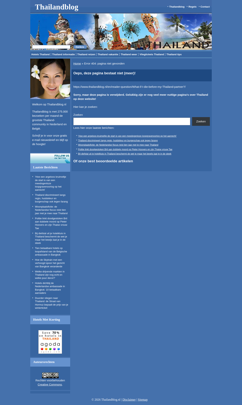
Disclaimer (129, 399)
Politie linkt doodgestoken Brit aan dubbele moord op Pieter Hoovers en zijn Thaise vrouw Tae (125, 149)
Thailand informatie (63, 54)
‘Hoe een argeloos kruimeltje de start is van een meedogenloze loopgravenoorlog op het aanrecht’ (50, 183)
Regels (192, 6)
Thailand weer (129, 54)
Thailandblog (56, 7)
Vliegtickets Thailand (152, 54)
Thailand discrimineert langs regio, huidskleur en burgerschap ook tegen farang (51, 198)
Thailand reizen (86, 54)
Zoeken (78, 114)
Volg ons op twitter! (50, 158)
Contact (205, 6)
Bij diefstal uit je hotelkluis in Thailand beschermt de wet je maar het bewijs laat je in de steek (124, 153)
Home (77, 63)
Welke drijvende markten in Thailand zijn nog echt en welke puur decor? (50, 275)
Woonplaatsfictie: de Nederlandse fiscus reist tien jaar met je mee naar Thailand (51, 210)
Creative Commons (50, 384)
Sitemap (143, 399)
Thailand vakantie (108, 54)
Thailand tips (174, 54)
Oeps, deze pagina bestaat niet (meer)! (104, 73)
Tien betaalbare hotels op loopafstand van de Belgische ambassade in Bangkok (51, 251)
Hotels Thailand (40, 54)
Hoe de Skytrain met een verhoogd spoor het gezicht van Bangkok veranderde (50, 263)
